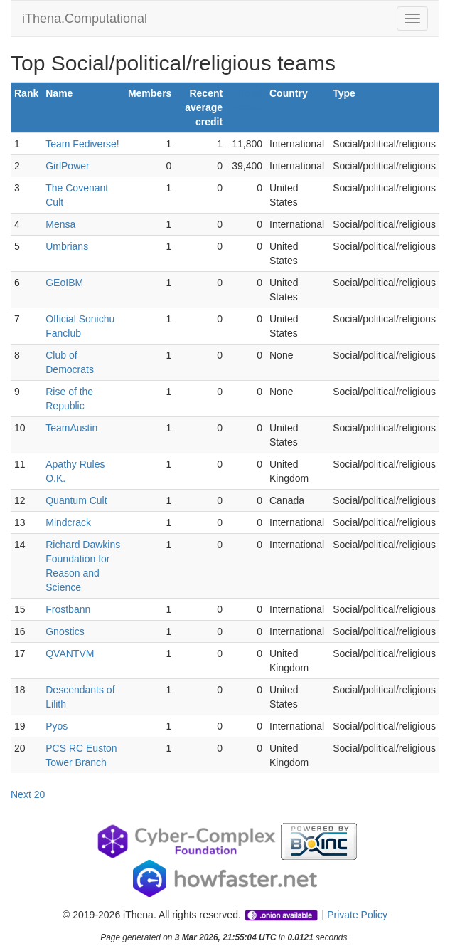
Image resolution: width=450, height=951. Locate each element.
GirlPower (67, 166)
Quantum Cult (76, 500)
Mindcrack (68, 522)
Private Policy (357, 914)
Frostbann (67, 609)
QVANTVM (69, 653)
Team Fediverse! (82, 143)
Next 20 (28, 794)
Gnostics (64, 631)
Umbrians (66, 246)
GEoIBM (64, 282)
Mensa (60, 224)
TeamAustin (71, 428)
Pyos (56, 726)
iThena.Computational (84, 18)
